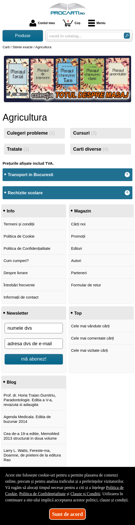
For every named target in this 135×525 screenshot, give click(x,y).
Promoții (78, 236)
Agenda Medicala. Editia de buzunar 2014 (27, 419)
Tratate (18, 149)
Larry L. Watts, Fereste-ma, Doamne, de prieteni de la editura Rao (32, 455)
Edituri (76, 248)
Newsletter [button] (17, 313)
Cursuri (85, 133)
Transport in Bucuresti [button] (30, 174)
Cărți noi (78, 224)
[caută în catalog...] (83, 36)
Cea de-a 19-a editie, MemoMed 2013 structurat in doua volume (31, 435)
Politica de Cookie (19, 236)
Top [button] (78, 313)
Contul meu (42, 23)
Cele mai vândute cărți (90, 326)
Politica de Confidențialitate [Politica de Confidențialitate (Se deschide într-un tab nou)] (42, 494)
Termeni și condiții (19, 224)
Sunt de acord (67, 514)
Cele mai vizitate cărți (89, 350)
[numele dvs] (34, 328)
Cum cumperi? (16, 260)
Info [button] (10, 211)
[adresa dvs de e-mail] (34, 344)
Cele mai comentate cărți (92, 338)
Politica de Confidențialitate (27, 248)
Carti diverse (90, 149)
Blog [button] (11, 382)
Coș (71, 22)
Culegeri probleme (31, 133)
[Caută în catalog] (127, 36)
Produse (23, 35)
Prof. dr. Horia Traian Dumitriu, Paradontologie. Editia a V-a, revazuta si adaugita (30, 400)
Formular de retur (86, 285)
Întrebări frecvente (19, 285)
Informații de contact (21, 297)
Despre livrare (16, 273)
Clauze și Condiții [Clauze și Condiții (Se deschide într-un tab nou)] (85, 494)
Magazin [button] (82, 211)
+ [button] (127, 174)
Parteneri (79, 273)
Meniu (97, 23)
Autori (76, 260)
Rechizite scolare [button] (25, 192)
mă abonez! (34, 359)
